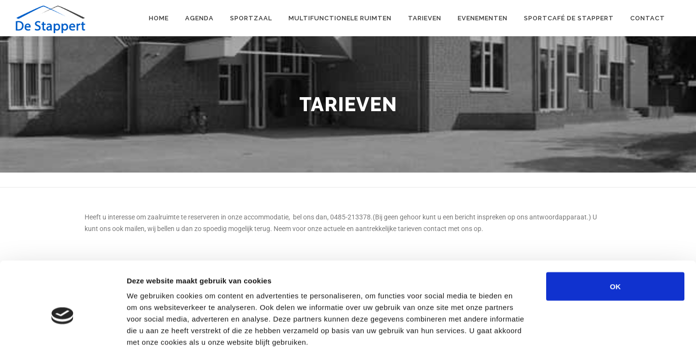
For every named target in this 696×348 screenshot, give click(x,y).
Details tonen (522, 329)
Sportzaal (251, 18)
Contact (647, 18)
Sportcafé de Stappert (569, 18)
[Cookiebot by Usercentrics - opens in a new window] (62, 329)
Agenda (199, 18)
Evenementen (483, 18)
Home (159, 18)
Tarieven (424, 18)
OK (615, 234)
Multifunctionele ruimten (340, 18)
